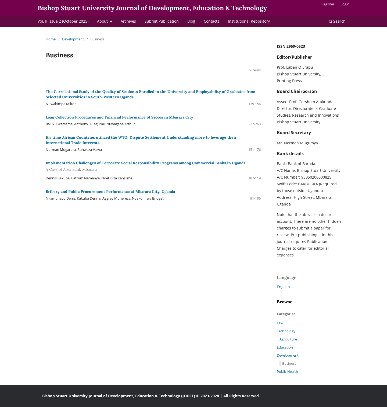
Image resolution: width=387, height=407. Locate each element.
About (103, 21)
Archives (128, 21)
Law (280, 323)
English (283, 286)
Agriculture (288, 339)
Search (337, 21)
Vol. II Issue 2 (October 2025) (63, 21)
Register (327, 4)
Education (285, 347)
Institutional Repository (249, 21)
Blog (191, 21)
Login (345, 4)
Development (73, 39)
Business (289, 363)
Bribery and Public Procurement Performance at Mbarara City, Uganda (110, 191)
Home (51, 39)
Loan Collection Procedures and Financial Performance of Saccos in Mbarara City (119, 117)
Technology (286, 331)
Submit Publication (162, 21)
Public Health (287, 371)
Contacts (211, 21)
